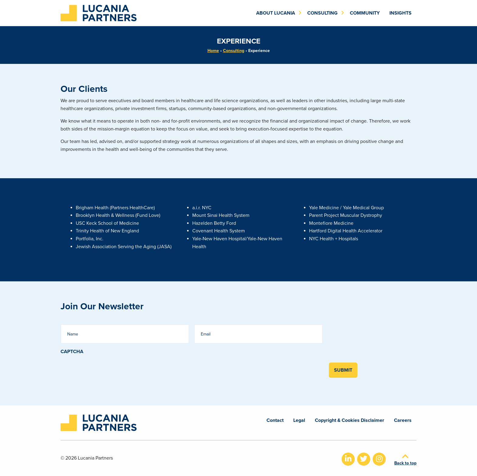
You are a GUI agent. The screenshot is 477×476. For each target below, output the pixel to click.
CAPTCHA (72, 352)
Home (213, 50)
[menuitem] (276, 13)
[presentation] (107, 367)
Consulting (233, 50)
